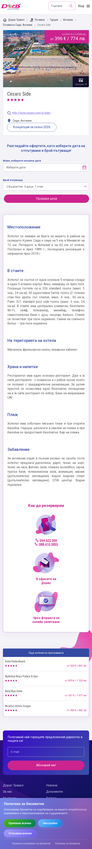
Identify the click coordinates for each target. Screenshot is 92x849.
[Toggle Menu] (88, 6)
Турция (54, 19)
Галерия (46, 58)
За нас (7, 791)
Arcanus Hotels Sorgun (18, 706)
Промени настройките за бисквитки (31, 843)
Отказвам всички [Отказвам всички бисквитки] (20, 833)
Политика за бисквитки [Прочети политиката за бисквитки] (67, 843)
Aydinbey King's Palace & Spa (21, 676)
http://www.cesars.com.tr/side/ (31, 112)
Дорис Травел (14, 20)
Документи (54, 791)
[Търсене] (71, 6)
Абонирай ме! (46, 765)
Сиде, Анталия (19, 121)
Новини (51, 785)
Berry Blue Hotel (13, 691)
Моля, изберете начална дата (22, 160)
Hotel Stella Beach (15, 661)
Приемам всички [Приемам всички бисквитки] (20, 823)
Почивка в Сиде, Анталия (18, 24)
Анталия (68, 19)
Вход (81, 6)
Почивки (37, 20)
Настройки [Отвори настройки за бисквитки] (50, 823)
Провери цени (46, 198)
